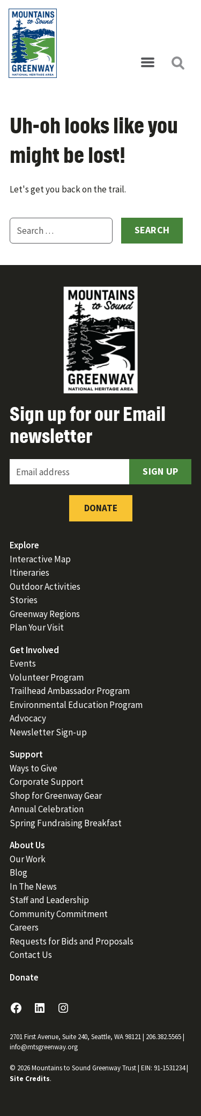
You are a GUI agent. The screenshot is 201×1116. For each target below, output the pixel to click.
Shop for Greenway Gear (56, 796)
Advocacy (28, 718)
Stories (24, 600)
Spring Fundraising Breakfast (66, 823)
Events (23, 663)
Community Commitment (59, 914)
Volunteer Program (47, 677)
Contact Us (31, 955)
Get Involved (34, 650)
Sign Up (160, 471)
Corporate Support (47, 782)
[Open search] (177, 63)
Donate (100, 508)
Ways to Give (33, 768)
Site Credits (30, 1078)
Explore (24, 545)
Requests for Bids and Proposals (71, 941)
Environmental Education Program (76, 705)
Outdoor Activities (45, 586)
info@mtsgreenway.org (44, 1046)
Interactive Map (40, 559)
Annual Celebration (47, 809)
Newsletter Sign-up (48, 732)
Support (26, 754)
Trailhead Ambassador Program (70, 691)
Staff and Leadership (49, 900)
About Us (27, 845)
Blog (18, 872)
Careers (24, 927)
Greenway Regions (45, 614)
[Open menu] (147, 63)
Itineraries (29, 572)
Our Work (28, 859)
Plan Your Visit (37, 627)
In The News (33, 886)
